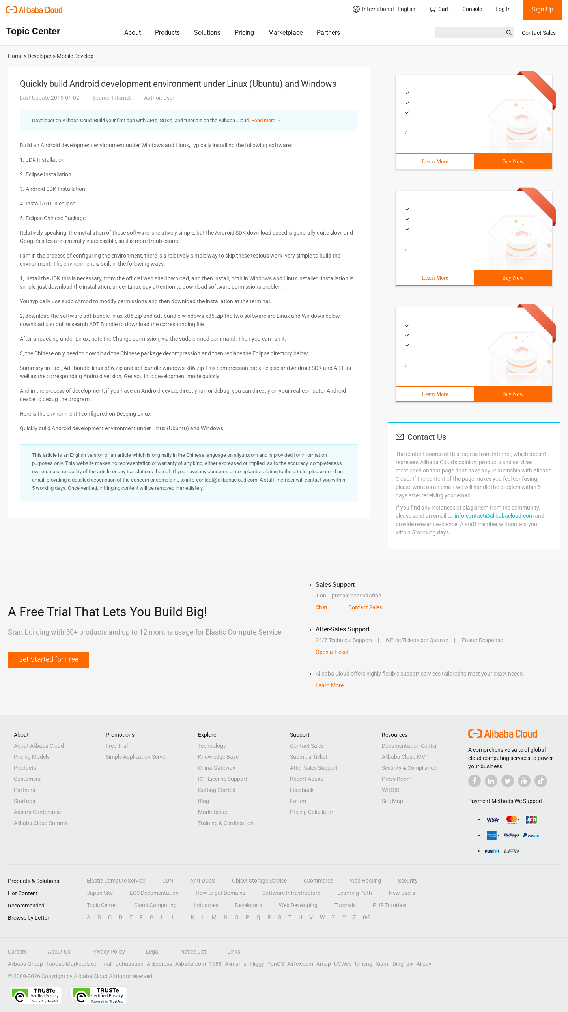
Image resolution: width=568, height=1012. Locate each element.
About (132, 32)
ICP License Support (222, 779)
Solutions (207, 32)
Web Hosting (365, 881)
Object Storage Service (259, 881)
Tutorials (345, 905)
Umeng (363, 964)
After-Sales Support (314, 768)
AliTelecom (300, 964)
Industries (206, 905)
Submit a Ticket (308, 757)
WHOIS (390, 790)
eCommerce (318, 881)
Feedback (302, 790)
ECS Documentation (154, 893)
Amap (323, 964)
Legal (152, 952)
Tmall (105, 964)
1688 (215, 964)
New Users (402, 893)
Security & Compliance (409, 768)
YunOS (275, 964)
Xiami (382, 964)
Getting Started (216, 790)
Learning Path (354, 893)
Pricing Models (32, 757)
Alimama (236, 964)
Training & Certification (226, 823)
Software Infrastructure (291, 893)
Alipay (424, 964)
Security (408, 881)
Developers (248, 905)
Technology (212, 746)
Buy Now (512, 161)
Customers (27, 779)
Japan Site (100, 893)
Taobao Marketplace (71, 964)
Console (472, 9)
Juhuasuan (130, 964)
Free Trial (117, 746)
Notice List (193, 952)
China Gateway (216, 768)
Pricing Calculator (311, 812)
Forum (298, 801)
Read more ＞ (266, 120)
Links (233, 952)
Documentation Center (409, 746)
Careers (17, 952)
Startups (24, 801)
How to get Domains (220, 893)
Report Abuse (306, 779)
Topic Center (102, 905)
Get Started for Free (48, 659)
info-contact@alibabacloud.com (494, 516)
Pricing (244, 32)
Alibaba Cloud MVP (405, 757)
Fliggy (257, 964)
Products (167, 32)
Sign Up (542, 9)
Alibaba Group (25, 964)
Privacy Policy (108, 952)
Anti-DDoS (202, 881)
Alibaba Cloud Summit (41, 823)
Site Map (392, 801)
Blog (203, 801)
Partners (328, 32)
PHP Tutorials (389, 905)
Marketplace (285, 32)
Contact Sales (539, 33)
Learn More (435, 161)
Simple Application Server (136, 757)
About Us (59, 952)
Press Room (396, 779)
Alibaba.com (190, 964)
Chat (321, 607)
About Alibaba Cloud (39, 746)
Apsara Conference (37, 812)
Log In (503, 9)
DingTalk (402, 964)
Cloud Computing (155, 905)
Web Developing (298, 905)
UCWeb (343, 964)
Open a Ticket (332, 652)
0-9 (367, 917)
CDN (167, 881)
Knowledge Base (218, 757)
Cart (439, 9)
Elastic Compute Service (116, 881)
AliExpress (159, 964)
